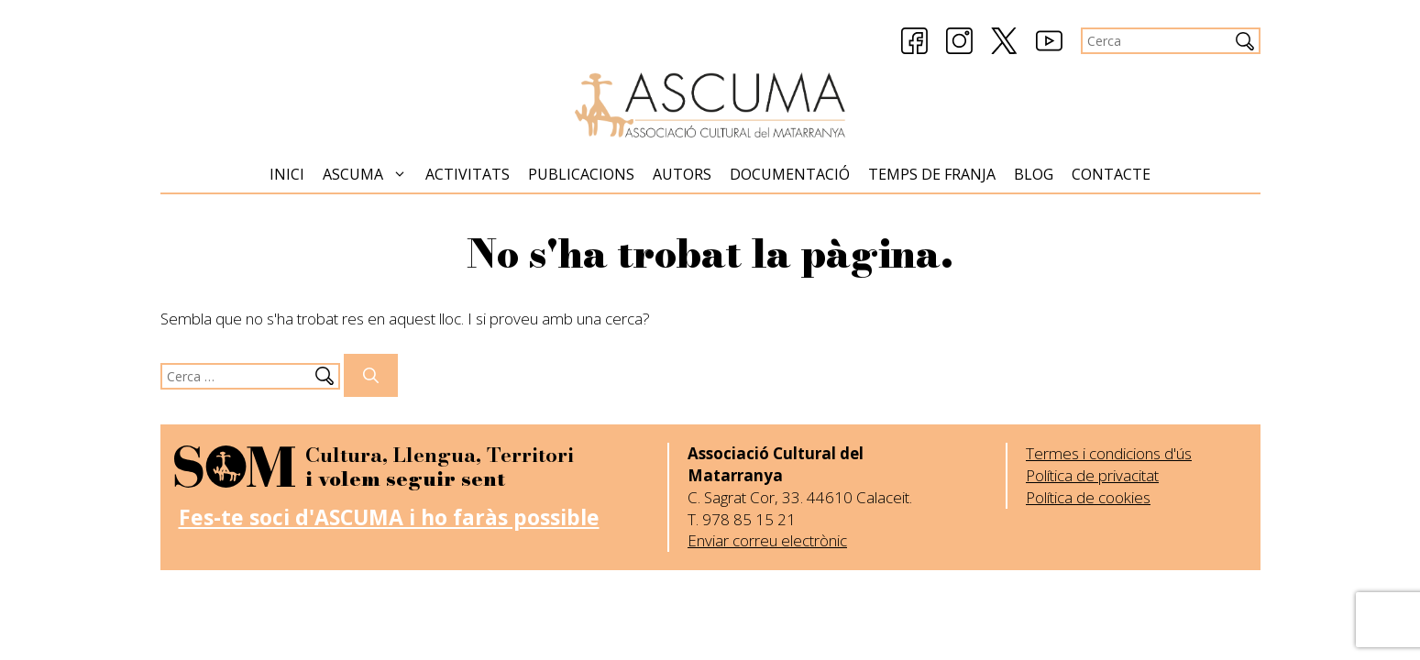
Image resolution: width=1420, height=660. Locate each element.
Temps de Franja (932, 174)
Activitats (467, 174)
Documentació (790, 174)
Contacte (1111, 174)
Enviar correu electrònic (767, 540)
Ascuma (369, 174)
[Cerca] (371, 376)
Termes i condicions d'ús (1109, 453)
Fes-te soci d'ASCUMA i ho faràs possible (389, 517)
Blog (1033, 174)
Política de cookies (1088, 497)
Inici (287, 174)
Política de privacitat (1092, 475)
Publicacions (581, 174)
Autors (682, 174)
